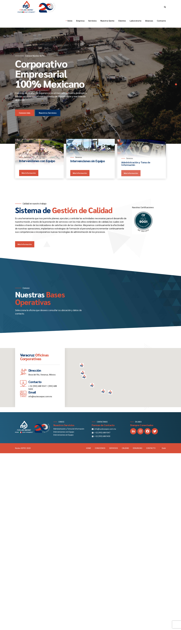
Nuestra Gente (107, 20)
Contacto (161, 20)
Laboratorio (135, 20)
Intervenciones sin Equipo (63, 435)
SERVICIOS (113, 448)
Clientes (122, 20)
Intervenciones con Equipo (63, 432)
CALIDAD (125, 448)
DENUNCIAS (137, 448)
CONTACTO (150, 448)
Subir (164, 448)
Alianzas (149, 20)
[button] (92, 385)
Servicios (92, 20)
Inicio (69, 20)
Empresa (80, 20)
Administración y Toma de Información (68, 429)
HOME (88, 448)
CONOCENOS (100, 448)
